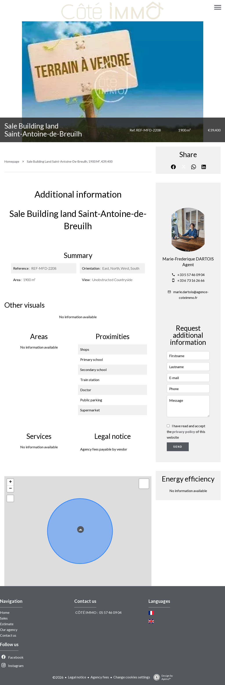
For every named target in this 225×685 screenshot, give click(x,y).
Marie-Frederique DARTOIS (188, 258)
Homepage (11, 161)
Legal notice (77, 677)
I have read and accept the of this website (186, 431)
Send (177, 446)
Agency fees (100, 677)
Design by (162, 677)
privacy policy (183, 431)
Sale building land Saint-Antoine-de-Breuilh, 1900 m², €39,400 (69, 161)
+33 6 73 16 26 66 (191, 280)
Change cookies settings (131, 677)
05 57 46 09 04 (110, 612)
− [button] (10, 488)
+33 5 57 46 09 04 (191, 275)
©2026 (58, 677)
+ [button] (10, 482)
